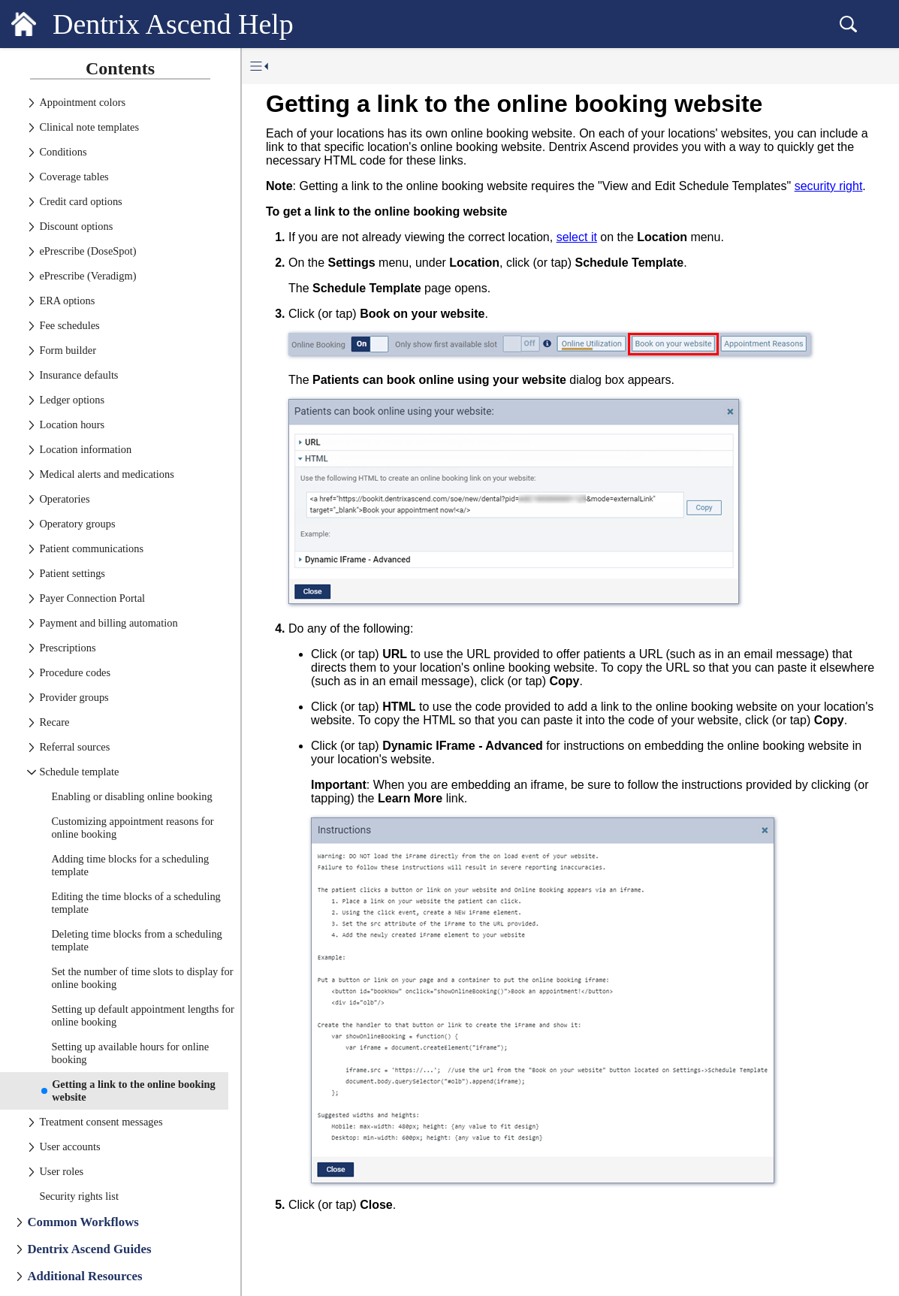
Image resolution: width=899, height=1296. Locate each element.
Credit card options (80, 201)
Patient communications (91, 548)
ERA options (67, 301)
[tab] (120, 66)
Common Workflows (82, 1222)
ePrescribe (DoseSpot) (87, 251)
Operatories (64, 499)
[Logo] (24, 24)
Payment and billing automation (108, 623)
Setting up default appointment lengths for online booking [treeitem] (142, 1015)
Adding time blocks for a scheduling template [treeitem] (130, 865)
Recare (54, 722)
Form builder (67, 350)
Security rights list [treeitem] (79, 1196)
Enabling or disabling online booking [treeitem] (131, 796)
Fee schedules (69, 325)
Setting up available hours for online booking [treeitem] (130, 1053)
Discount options (76, 226)
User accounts (69, 1146)
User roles (61, 1171)
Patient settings (72, 573)
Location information (85, 449)
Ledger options (71, 400)
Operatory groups (77, 524)
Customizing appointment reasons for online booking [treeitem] (132, 827)
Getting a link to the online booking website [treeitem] (134, 1090)
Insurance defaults (78, 375)
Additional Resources (84, 1276)
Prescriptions (67, 648)
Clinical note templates (89, 127)
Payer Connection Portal (92, 598)
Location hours (71, 424)
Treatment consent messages (100, 1122)
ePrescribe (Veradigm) (87, 276)
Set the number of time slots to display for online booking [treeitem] (142, 977)
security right (829, 186)
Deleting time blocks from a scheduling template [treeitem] (136, 940)
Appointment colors (82, 102)
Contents (120, 68)
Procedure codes (74, 672)
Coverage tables (73, 177)
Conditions (62, 152)
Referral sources (74, 747)
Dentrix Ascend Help (173, 24)
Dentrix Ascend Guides (89, 1249)
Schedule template (79, 772)
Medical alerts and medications (106, 474)
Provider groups (73, 697)
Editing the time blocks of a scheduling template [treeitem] (135, 902)
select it (577, 237)
